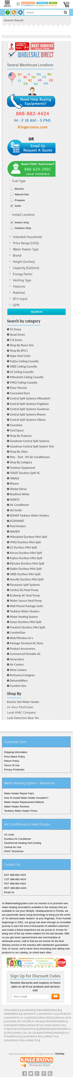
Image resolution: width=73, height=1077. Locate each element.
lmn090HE (28, 1010)
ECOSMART (17, 521)
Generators (17, 659)
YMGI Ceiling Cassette (23, 382)
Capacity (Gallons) (26, 268)
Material (19, 293)
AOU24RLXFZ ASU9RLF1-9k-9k (23, 1021)
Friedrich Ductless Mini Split (27, 627)
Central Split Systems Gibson (28, 420)
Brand (17, 256)
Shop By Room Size (22, 345)
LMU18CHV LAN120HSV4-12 (39, 1013)
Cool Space (17, 430)
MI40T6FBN (45, 1032)
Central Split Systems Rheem (28, 414)
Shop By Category (21, 462)
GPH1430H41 (12, 1010)
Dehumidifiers (19, 680)
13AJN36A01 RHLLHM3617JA (39, 1036)
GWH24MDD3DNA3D (48, 1010)
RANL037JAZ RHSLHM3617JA (46, 1025)
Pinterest (43, 1073)
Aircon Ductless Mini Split (26, 553)
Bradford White (19, 494)
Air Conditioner (19, 505)
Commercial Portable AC (25, 654)
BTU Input (20, 299)
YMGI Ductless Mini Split (25, 542)
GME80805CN (12, 1013)
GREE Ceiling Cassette (23, 366)
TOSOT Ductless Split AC (25, 473)
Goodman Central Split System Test (32, 446)
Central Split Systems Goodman (29, 409)
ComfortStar (17, 632)
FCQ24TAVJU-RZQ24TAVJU (20, 1028)
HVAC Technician (14, 851)
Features (19, 286)
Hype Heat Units (20, 356)
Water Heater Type (26, 249)
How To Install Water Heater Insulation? (26, 797)
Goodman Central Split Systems (29, 441)
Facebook (24, 1073)
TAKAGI (14, 478)
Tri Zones (15, 329)
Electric (19, 188)
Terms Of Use (11, 765)
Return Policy (11, 760)
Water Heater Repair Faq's (19, 793)
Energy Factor (23, 274)
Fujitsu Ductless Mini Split (26, 558)
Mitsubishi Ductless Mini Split (28, 537)
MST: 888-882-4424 (15, 888)
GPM (16, 305)
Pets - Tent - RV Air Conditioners (30, 457)
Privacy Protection (14, 769)
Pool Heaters (18, 526)
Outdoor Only (23, 228)
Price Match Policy (14, 756)
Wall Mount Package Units (26, 606)
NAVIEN (15, 531)
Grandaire (16, 425)
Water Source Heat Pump (26, 600)
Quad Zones (17, 334)
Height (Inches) (24, 262)
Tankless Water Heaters (24, 611)
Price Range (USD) (26, 243)
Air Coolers (17, 664)
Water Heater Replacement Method (24, 802)
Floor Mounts (18, 388)
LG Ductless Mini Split (23, 547)
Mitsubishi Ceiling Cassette (27, 377)
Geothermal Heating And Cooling (22, 842)
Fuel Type (19, 181)
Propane (20, 200)
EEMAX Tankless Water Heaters (29, 515)
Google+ (37, 1073)
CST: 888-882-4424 (15, 879)
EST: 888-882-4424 (15, 874)
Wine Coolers (18, 670)
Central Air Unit (12, 847)
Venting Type (22, 280)
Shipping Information (15, 752)
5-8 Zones (16, 340)
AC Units (9, 834)
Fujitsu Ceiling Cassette (24, 361)
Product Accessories (22, 648)
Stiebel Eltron (18, 489)
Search (36, 311)
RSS (50, 1073)
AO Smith (16, 510)
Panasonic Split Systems (25, 585)
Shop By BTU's (19, 350)
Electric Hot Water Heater (23, 702)
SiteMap (59, 1053)
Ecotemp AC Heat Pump (25, 595)
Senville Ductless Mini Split (27, 579)
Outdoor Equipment (22, 468)
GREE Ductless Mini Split (25, 574)
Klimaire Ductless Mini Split (27, 563)
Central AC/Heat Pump (24, 590)
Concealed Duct (20, 393)
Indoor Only (22, 222)
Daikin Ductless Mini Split (26, 569)
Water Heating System (24, 617)
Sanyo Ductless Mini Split (25, 622)
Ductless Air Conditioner (17, 838)
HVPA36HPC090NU (15, 1025)
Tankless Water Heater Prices (20, 810)
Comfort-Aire (18, 686)
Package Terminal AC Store (26, 643)
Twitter (30, 1073)
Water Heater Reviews (16, 806)
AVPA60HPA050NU (55, 1021)
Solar (18, 205)
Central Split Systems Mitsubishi (30, 398)
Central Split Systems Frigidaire (29, 404)
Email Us (9, 892)
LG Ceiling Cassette (22, 372)
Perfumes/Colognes (22, 675)
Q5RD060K (44, 1028)
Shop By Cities (19, 451)
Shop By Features (21, 436)
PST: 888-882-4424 (15, 883)
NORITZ (14, 499)
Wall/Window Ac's (21, 638)
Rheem (14, 483)
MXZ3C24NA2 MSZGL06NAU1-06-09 (50, 1017)
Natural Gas (22, 194)
